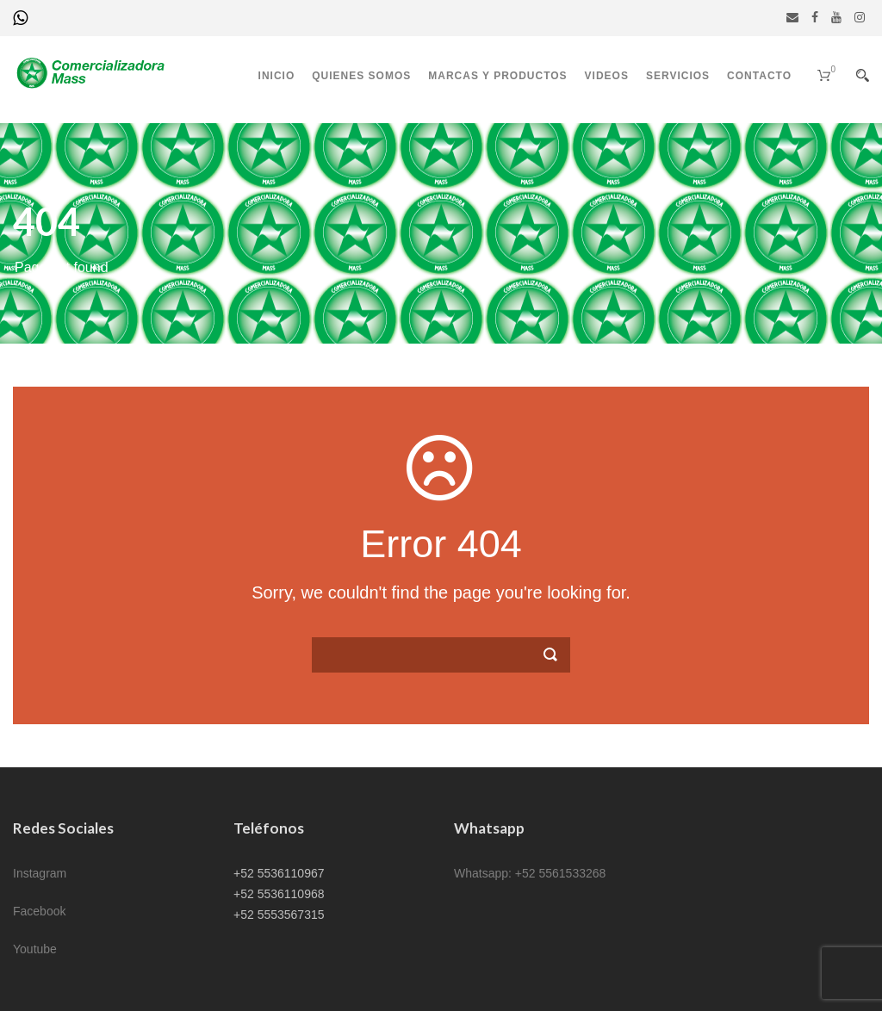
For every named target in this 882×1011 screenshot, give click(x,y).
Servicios (678, 76)
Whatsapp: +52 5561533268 (530, 873)
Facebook (39, 911)
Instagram (39, 873)
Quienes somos (361, 76)
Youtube (35, 949)
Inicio (276, 76)
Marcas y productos (497, 76)
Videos (607, 76)
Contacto (759, 76)
